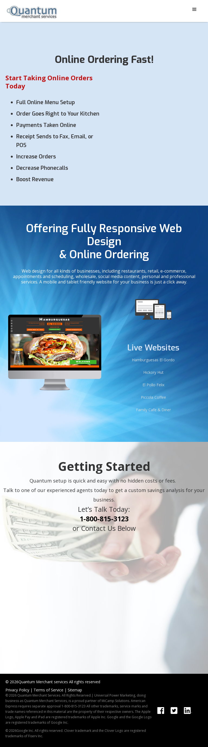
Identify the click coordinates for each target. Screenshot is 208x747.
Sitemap (75, 689)
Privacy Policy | (18, 689)
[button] (194, 9)
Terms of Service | (50, 689)
